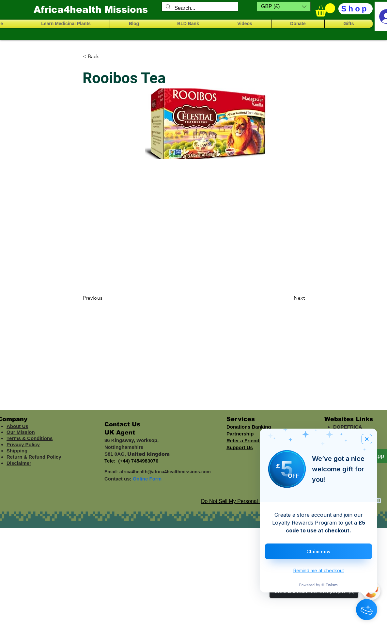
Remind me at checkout (318, 570)
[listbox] (284, 6)
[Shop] (355, 8)
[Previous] (104, 298)
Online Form (147, 478)
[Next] (288, 298)
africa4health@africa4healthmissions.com (165, 471)
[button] (284, 6)
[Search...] (199, 8)
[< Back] (104, 56)
